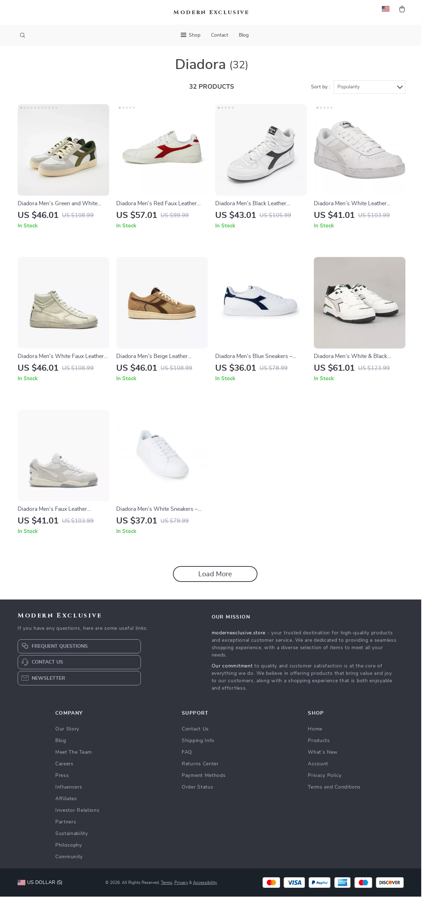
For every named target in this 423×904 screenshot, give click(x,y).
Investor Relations (77, 817)
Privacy (181, 890)
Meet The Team (73, 759)
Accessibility (205, 890)
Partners (65, 829)
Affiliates (66, 806)
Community (69, 864)
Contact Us (195, 736)
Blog (244, 35)
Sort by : (320, 94)
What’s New (323, 759)
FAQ (187, 759)
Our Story (67, 736)
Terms (166, 890)
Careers (64, 771)
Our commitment (232, 673)
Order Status (197, 794)
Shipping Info (198, 748)
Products (319, 748)
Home (315, 736)
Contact (219, 35)
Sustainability (71, 841)
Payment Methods (204, 782)
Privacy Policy (325, 782)
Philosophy (68, 852)
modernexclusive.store (239, 640)
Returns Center (200, 771)
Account (318, 771)
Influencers (68, 794)
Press (62, 782)
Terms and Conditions (334, 794)
